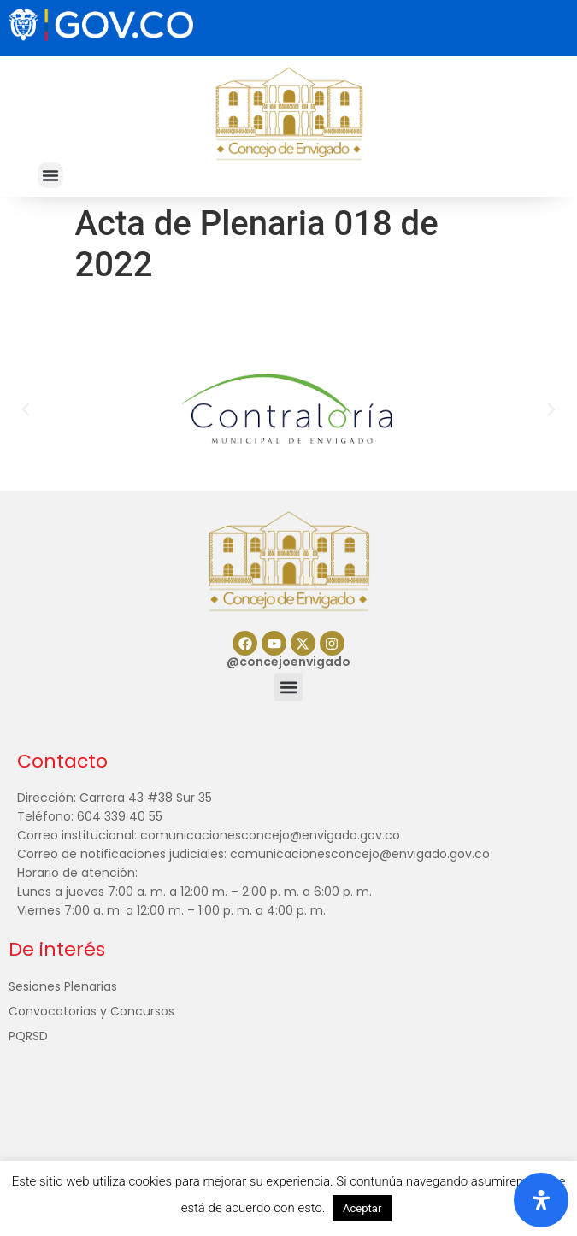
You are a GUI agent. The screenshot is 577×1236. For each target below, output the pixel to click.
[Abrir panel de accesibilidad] (541, 1200)
